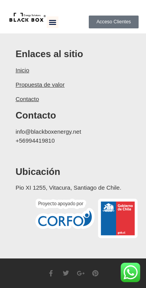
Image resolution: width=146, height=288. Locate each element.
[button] (52, 22)
